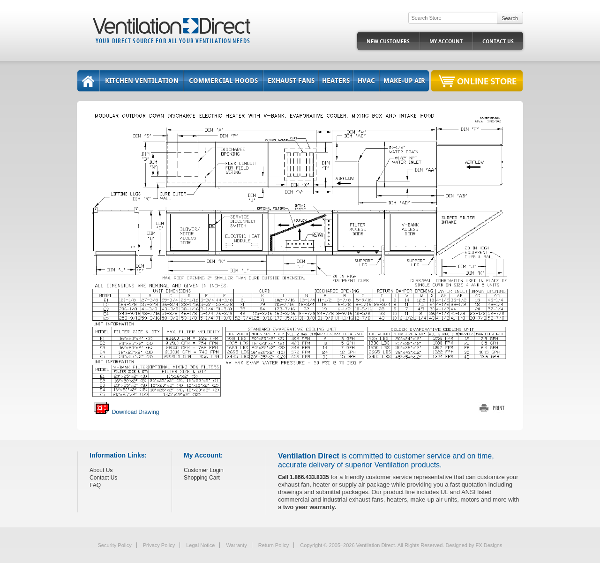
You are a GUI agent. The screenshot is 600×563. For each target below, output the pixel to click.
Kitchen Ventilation (142, 81)
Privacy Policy (159, 545)
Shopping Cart (202, 477)
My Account (446, 41)
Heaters (336, 81)
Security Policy (115, 545)
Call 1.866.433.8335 (303, 477)
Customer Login (204, 470)
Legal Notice (200, 545)
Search (510, 18)
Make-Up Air (404, 81)
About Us (101, 470)
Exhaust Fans (291, 81)
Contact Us (498, 41)
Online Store (487, 81)
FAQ (95, 485)
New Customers (388, 41)
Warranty (236, 545)
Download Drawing (126, 412)
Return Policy (273, 545)
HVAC (366, 81)
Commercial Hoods (223, 81)
